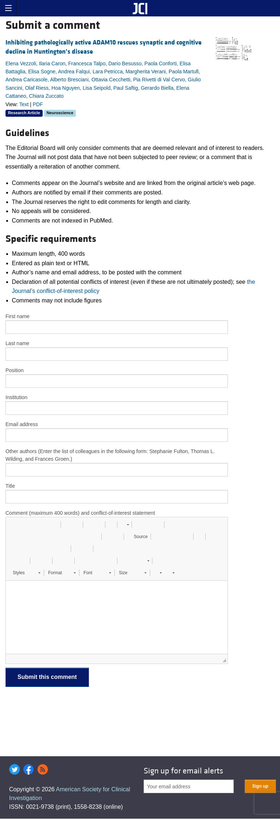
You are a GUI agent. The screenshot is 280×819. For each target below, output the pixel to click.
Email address (21, 424)
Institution (16, 397)
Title (10, 486)
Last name (17, 343)
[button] (14, 524)
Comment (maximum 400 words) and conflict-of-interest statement (80, 513)
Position (14, 370)
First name (17, 316)
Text (24, 104)
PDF (38, 104)
